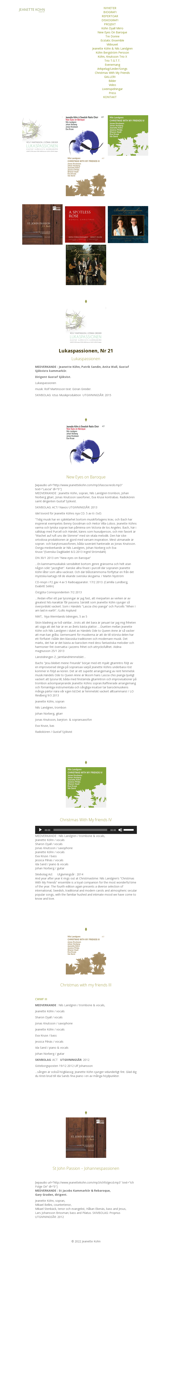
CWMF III (41, 999)
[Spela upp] (40, 830)
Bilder (112, 81)
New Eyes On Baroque (112, 32)
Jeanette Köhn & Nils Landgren (112, 48)
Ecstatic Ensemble (112, 40)
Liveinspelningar (112, 89)
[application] (86, 830)
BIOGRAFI (109, 12)
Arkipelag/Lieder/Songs (112, 69)
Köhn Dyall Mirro (112, 28)
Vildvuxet (112, 44)
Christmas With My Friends (112, 73)
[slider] (80, 830)
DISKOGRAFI (110, 20)
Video (112, 85)
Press (112, 93)
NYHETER (110, 8)
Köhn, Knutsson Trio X (112, 56)
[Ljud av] (120, 830)
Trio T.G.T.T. (112, 60)
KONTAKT (110, 97)
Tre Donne (112, 36)
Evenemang (112, 65)
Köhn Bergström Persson (112, 52)
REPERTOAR (110, 16)
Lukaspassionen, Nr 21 (86, 350)
